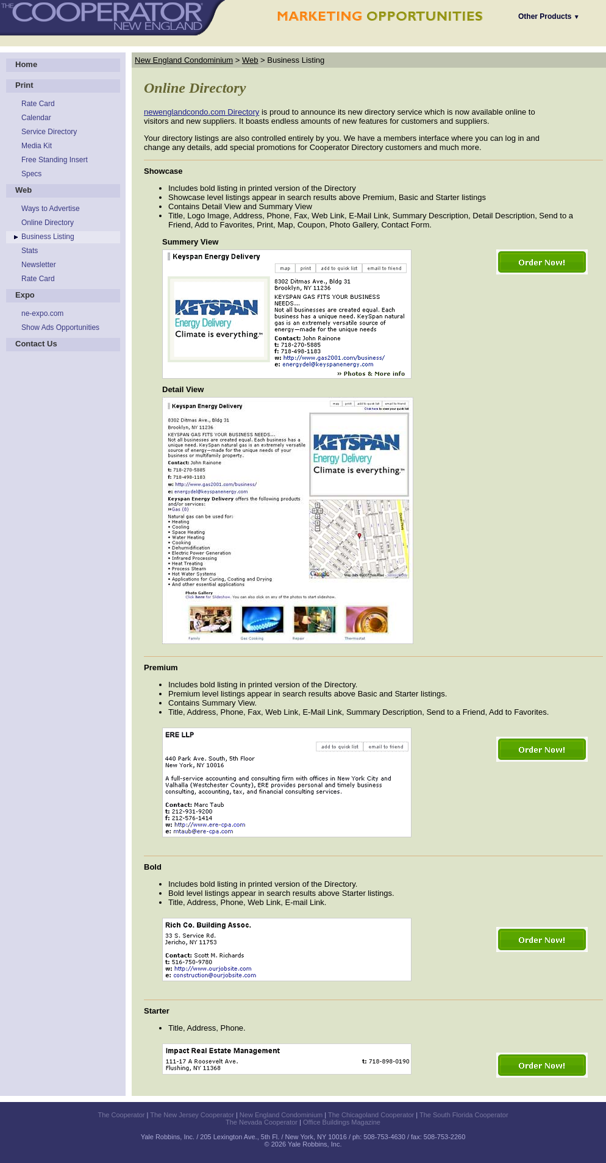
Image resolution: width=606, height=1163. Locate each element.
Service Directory (49, 131)
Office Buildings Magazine (341, 1122)
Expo (25, 294)
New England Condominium (184, 60)
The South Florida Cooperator (463, 1114)
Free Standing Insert (54, 160)
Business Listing (47, 236)
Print (24, 85)
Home (26, 64)
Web (23, 190)
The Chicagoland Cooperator (371, 1114)
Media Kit (36, 145)
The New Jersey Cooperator (192, 1114)
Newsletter (38, 264)
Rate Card (38, 103)
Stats (29, 250)
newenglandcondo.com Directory (201, 111)
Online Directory (47, 222)
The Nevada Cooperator (262, 1122)
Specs (31, 174)
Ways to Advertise (50, 208)
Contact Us (36, 343)
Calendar (36, 117)
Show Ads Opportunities (60, 327)
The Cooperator (121, 1114)
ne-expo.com (42, 313)
